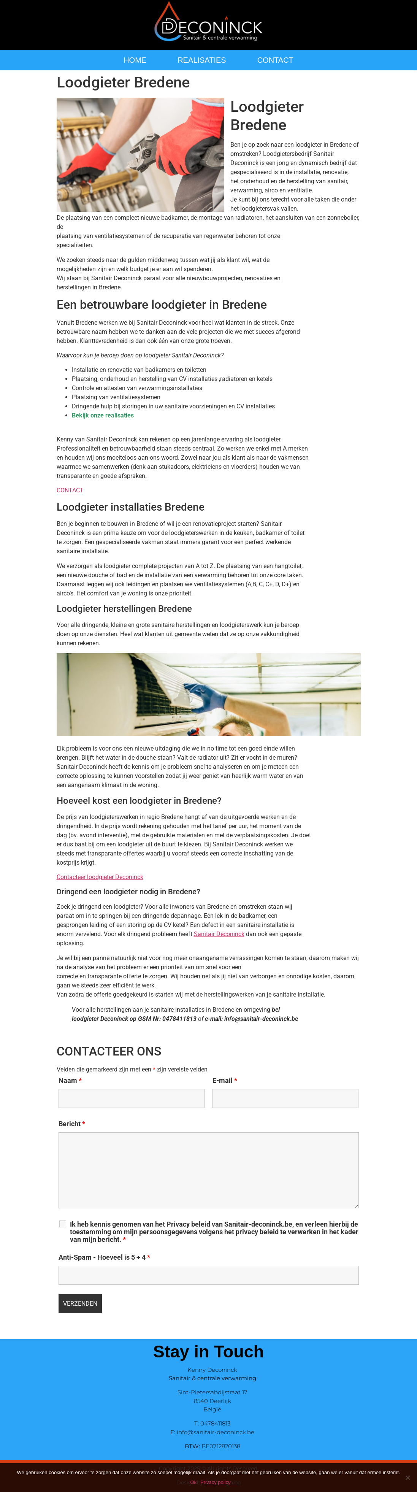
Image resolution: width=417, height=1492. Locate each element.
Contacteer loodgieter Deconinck (100, 877)
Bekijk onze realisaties (103, 415)
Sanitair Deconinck (219, 934)
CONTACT (275, 60)
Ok (193, 1482)
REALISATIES (202, 60)
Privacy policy (215, 1482)
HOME (135, 60)
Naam (70, 1080)
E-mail (224, 1080)
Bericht (72, 1124)
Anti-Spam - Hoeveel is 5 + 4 (104, 1257)
